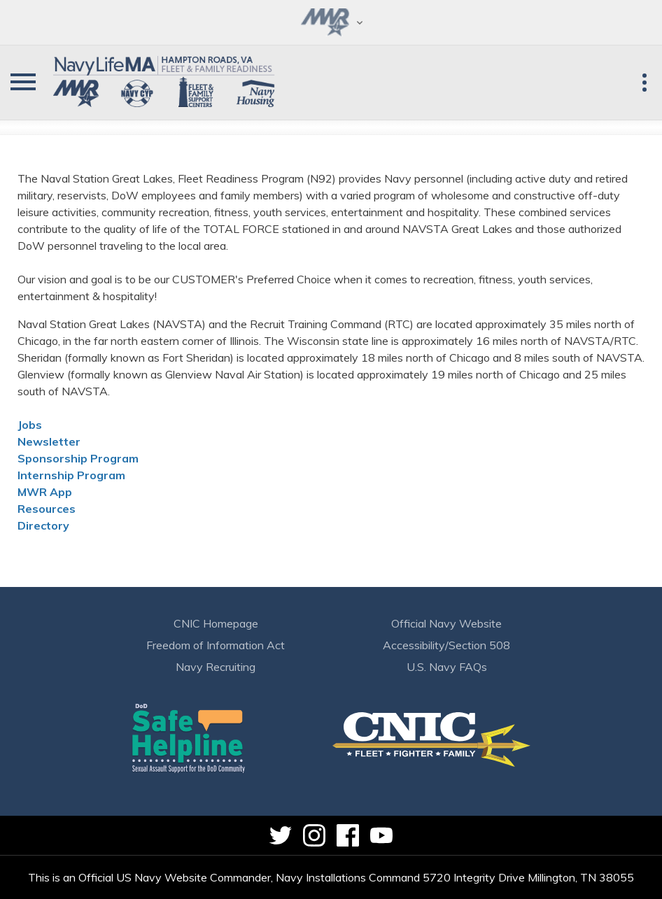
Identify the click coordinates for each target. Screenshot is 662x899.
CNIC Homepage (216, 623)
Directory (43, 525)
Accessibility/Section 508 (446, 645)
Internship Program (71, 475)
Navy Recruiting (215, 667)
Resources (46, 509)
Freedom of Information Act (215, 645)
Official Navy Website (446, 623)
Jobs (29, 425)
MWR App (44, 492)
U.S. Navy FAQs (447, 667)
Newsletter (48, 441)
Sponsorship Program (78, 458)
